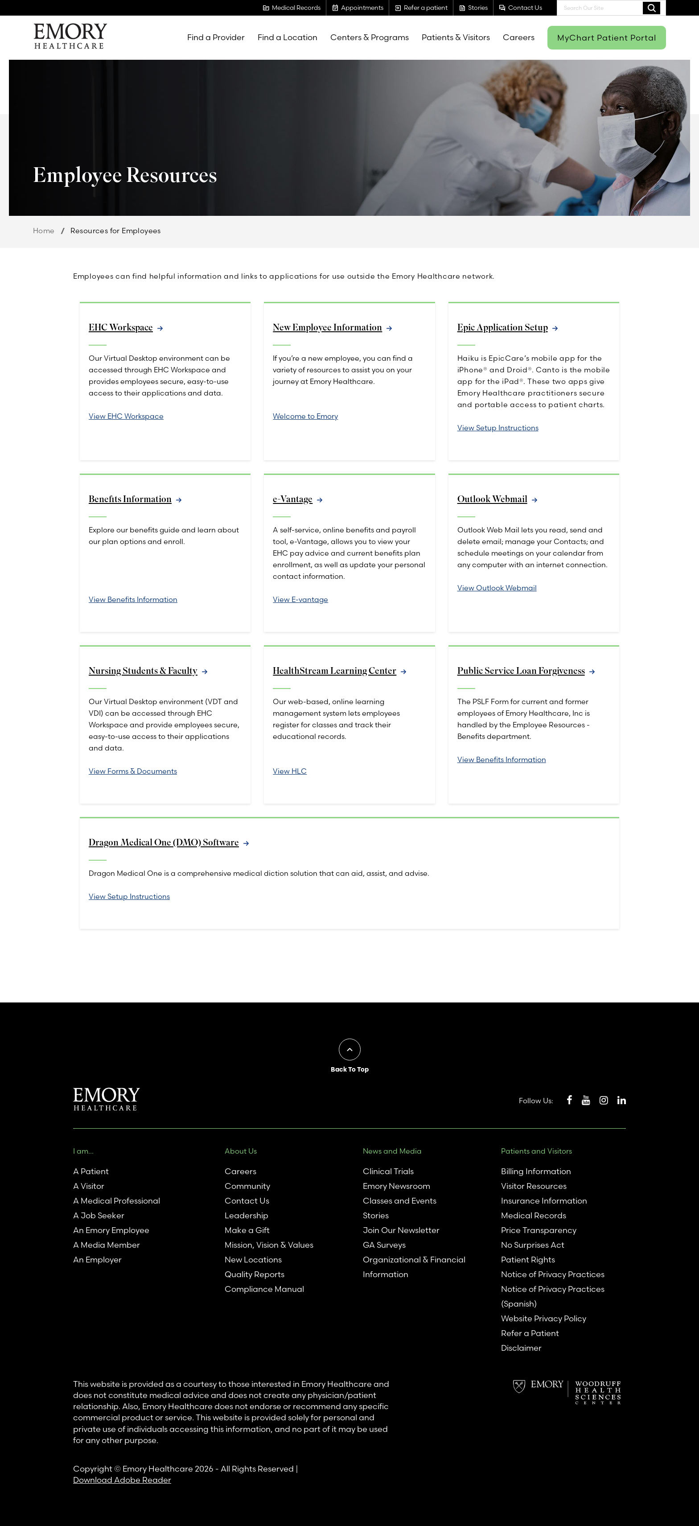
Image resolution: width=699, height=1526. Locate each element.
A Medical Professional (116, 1201)
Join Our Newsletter (401, 1230)
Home (44, 230)
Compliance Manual (264, 1289)
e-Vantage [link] (292, 499)
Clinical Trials (388, 1171)
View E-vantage (300, 599)
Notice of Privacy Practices (552, 1274)
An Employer (97, 1259)
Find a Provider (216, 37)
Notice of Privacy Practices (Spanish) (552, 1296)
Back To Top (350, 1069)
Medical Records (533, 1215)
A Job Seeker (98, 1215)
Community (247, 1186)
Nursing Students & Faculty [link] (143, 671)
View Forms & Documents (133, 771)
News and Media (392, 1151)
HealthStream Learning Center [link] (334, 671)
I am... (83, 1151)
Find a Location (287, 37)
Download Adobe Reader (122, 1480)
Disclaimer (521, 1348)
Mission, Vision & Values (269, 1245)
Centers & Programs (369, 37)
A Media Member (106, 1245)
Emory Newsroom (396, 1186)
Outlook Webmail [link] (492, 499)
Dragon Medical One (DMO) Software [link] (165, 843)
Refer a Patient (530, 1333)
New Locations (253, 1259)
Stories (376, 1215)
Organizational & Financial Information (414, 1266)
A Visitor (88, 1186)
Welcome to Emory (305, 416)
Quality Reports (254, 1274)
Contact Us (247, 1201)
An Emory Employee (111, 1230)
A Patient (91, 1171)
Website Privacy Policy (543, 1318)
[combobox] (611, 8)
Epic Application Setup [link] (502, 328)
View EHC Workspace (126, 416)
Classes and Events (399, 1201)
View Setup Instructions (498, 427)
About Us (241, 1151)
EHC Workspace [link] (121, 328)
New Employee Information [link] (327, 328)
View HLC (290, 771)
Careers (519, 37)
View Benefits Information (133, 599)
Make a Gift (247, 1230)
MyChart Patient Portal (606, 38)
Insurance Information (544, 1201)
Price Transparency (538, 1230)
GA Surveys (384, 1245)
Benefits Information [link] (130, 499)
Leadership (246, 1215)
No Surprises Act (532, 1245)
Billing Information (536, 1171)
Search (651, 7)
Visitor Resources (534, 1186)
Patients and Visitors (536, 1151)
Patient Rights (528, 1259)
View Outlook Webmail (497, 587)
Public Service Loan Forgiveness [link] (521, 671)
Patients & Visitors (456, 37)
